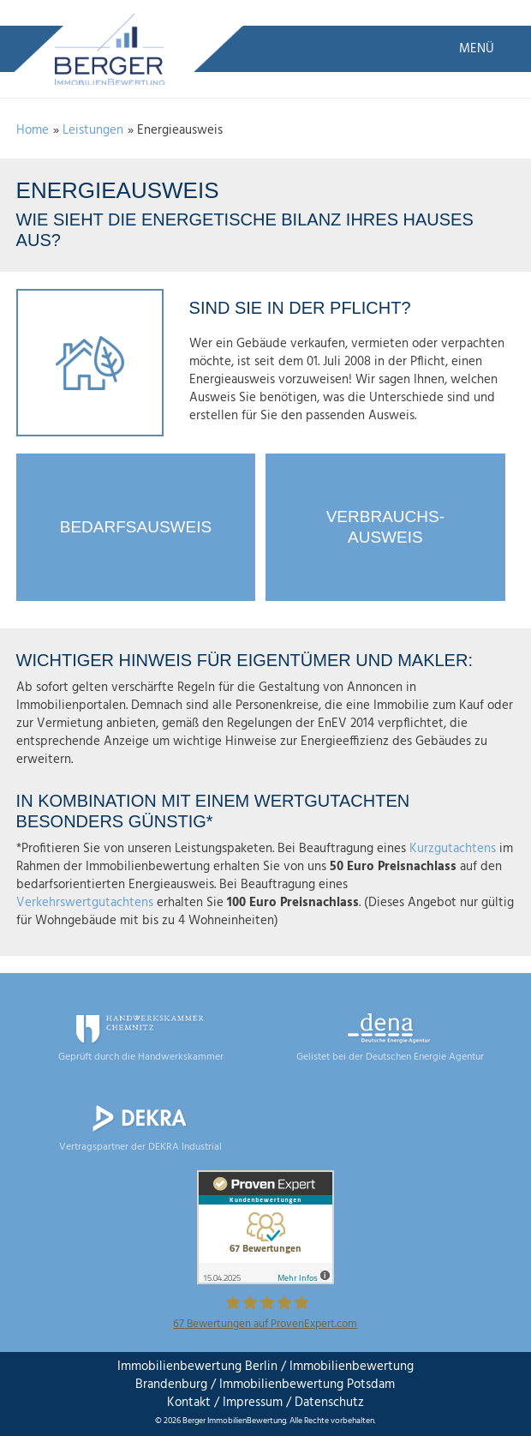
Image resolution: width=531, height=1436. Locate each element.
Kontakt (189, 1402)
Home (32, 130)
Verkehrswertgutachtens (84, 902)
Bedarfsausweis (136, 527)
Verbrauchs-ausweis (385, 527)
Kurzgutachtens (452, 848)
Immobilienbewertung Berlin (197, 1366)
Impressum (253, 1402)
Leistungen (93, 130)
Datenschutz (327, 1402)
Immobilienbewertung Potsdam (307, 1384)
